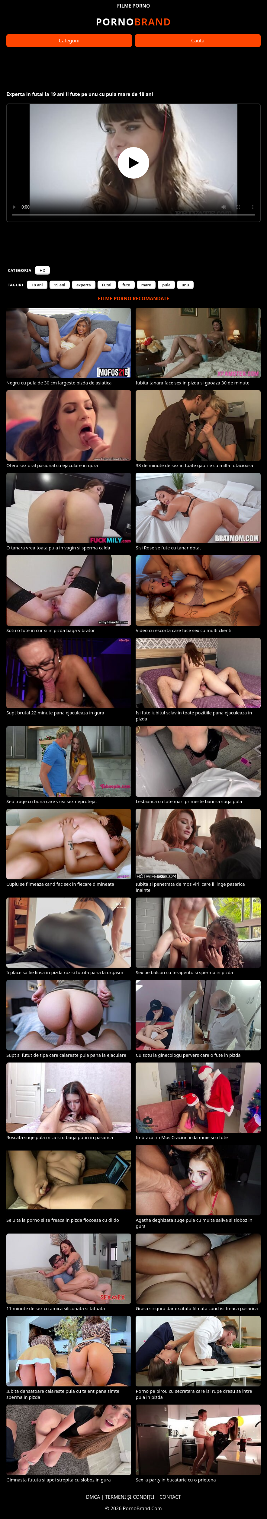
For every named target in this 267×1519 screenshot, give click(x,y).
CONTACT (170, 1497)
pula (166, 285)
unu (185, 285)
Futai (106, 285)
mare (146, 285)
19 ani (59, 285)
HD (42, 270)
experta (83, 285)
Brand (133, 21)
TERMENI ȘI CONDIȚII (129, 1497)
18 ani (37, 285)
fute (126, 285)
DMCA (93, 1497)
